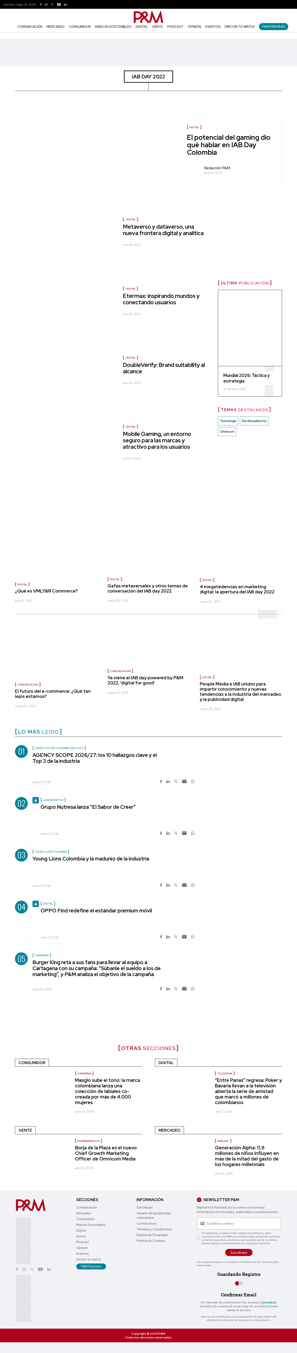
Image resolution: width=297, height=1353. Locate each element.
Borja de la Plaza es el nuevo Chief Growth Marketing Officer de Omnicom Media (106, 1153)
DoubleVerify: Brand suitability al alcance (164, 368)
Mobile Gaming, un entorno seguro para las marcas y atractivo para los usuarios (157, 440)
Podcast (175, 27)
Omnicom (227, 431)
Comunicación (30, 27)
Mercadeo (56, 27)
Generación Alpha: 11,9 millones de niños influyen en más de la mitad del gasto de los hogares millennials (247, 1156)
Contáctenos (147, 1223)
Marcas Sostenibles (113, 27)
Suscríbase (145, 1207)
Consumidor (80, 27)
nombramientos (88, 1141)
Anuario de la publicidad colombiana (154, 1215)
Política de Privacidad (152, 1235)
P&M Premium (273, 26)
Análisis (223, 1141)
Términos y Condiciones (154, 1229)
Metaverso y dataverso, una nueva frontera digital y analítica (163, 230)
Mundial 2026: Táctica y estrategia (246, 378)
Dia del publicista (254, 421)
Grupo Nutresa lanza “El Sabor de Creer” (88, 807)
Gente (157, 27)
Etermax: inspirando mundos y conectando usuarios (161, 299)
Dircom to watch (240, 27)
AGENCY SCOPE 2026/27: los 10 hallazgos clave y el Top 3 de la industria (94, 758)
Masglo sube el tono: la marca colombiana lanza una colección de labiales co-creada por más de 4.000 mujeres (107, 1091)
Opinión (194, 27)
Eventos (213, 27)
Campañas (84, 1073)
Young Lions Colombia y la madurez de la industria (90, 858)
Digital (142, 27)
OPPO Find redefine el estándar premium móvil (96, 910)
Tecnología (228, 421)
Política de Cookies (151, 1241)
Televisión (224, 1073)
